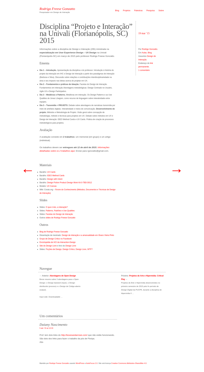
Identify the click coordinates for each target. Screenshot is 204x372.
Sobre (161, 10)
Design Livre (71, 246)
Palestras (138, 10)
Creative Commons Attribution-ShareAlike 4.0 (128, 363)
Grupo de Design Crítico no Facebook (56, 239)
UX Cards (51, 172)
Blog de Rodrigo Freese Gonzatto (54, 232)
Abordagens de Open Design (63, 276)
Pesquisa (150, 10)
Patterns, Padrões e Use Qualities (60, 211)
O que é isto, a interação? (57, 207)
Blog (117, 10)
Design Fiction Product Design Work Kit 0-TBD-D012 (69, 182)
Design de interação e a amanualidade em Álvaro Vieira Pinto (88, 235)
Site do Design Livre (48, 246)
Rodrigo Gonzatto (149, 49)
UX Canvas (52, 186)
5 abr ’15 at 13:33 (46, 328)
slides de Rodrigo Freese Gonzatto (60, 218)
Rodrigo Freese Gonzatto (57, 9)
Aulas (144, 53)
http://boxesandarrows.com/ (74, 335)
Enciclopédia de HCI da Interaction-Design (58, 242)
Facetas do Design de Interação (59, 214)
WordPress (80, 363)
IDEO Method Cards (55, 175)
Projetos (126, 10)
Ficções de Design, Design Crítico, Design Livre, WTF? (69, 249)
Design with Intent (54, 179)
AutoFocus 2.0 (92, 363)
